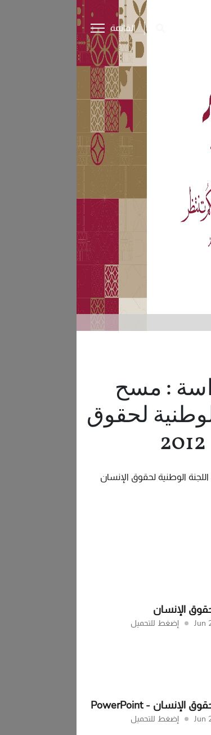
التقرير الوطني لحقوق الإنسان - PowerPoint (108, 705)
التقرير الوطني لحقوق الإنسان (140, 609)
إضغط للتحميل (78, 623)
